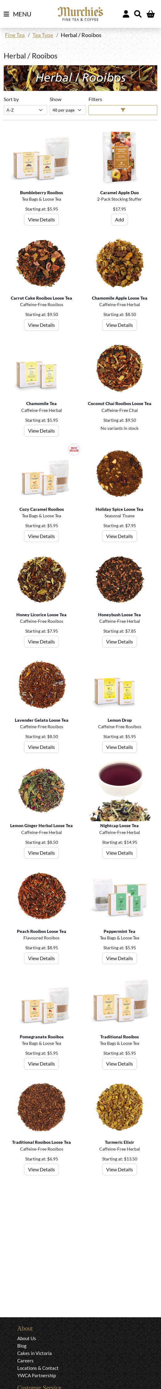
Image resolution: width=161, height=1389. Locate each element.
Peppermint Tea (119, 931)
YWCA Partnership (36, 1375)
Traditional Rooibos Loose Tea (41, 1142)
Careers (25, 1360)
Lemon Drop (120, 720)
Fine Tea (15, 35)
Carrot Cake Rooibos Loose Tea (41, 298)
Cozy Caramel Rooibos (41, 509)
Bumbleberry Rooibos (41, 192)
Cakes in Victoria (34, 1353)
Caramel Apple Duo (119, 192)
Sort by (11, 99)
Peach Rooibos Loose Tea (41, 931)
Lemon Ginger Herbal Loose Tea (41, 825)
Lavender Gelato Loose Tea (41, 720)
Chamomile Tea (41, 403)
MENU (17, 14)
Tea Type (42, 35)
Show (55, 99)
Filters (95, 99)
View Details (41, 219)
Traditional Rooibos (119, 1036)
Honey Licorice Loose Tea (41, 614)
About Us (26, 1338)
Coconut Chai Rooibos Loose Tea (119, 403)
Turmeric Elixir (119, 1142)
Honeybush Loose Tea (119, 614)
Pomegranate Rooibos (42, 1036)
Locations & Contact (38, 1368)
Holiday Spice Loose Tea (119, 509)
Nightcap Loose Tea (119, 825)
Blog (22, 1345)
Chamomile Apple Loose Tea (119, 298)
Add (119, 219)
